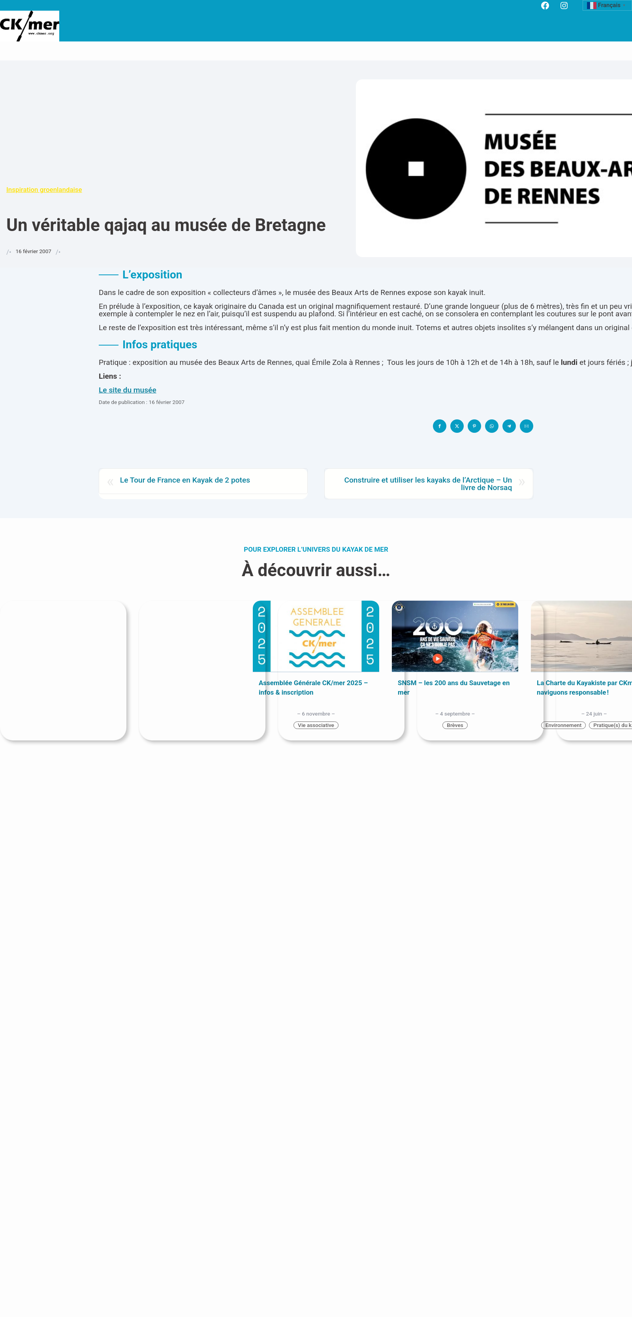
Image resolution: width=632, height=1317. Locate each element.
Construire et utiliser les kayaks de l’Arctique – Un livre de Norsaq (428, 483)
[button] (439, 426)
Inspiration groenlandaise (44, 190)
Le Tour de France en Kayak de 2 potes (185, 480)
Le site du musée (127, 390)
